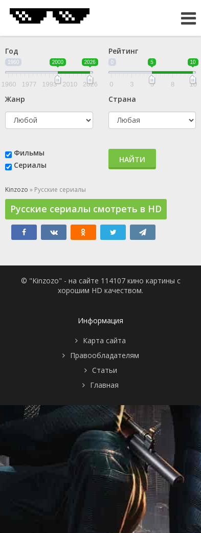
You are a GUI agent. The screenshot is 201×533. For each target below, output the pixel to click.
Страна (122, 99)
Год (11, 51)
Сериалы (30, 165)
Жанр (15, 99)
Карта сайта (104, 340)
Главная (104, 385)
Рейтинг (123, 51)
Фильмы (29, 153)
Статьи (104, 370)
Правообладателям (104, 355)
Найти (132, 159)
